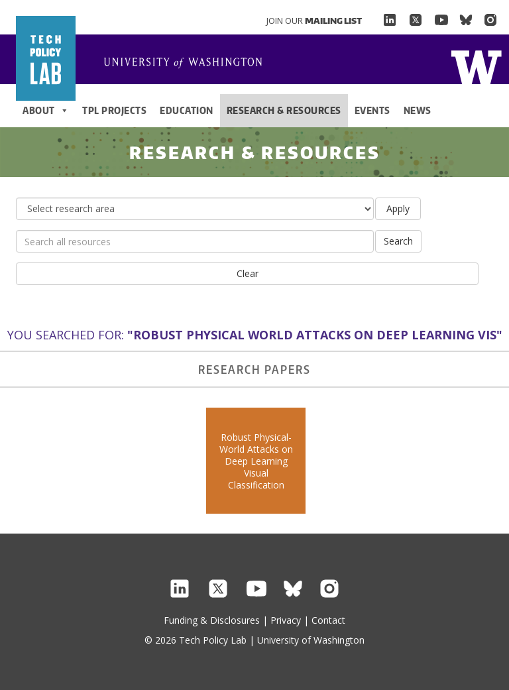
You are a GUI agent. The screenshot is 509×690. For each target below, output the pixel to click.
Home (188, 64)
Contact (328, 620)
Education (186, 110)
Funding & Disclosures (212, 620)
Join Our (314, 21)
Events (372, 110)
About (46, 110)
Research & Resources (284, 110)
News (417, 110)
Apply (398, 208)
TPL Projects (114, 110)
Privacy (285, 620)
